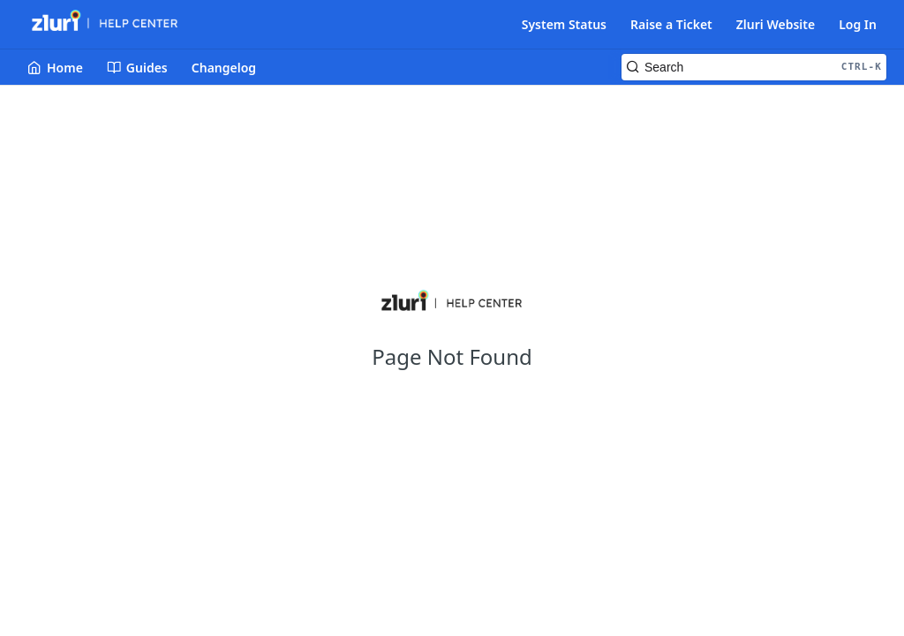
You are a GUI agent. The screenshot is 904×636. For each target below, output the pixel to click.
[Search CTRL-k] (754, 67)
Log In (858, 24)
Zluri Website (775, 24)
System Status (564, 24)
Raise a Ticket (671, 24)
